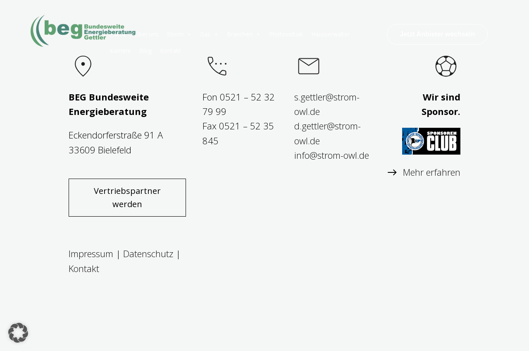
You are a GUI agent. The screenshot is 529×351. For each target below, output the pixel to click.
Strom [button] (179, 34)
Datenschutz (148, 253)
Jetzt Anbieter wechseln (437, 34)
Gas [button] (209, 34)
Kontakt (170, 51)
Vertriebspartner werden (127, 197)
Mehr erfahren (431, 172)
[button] (18, 333)
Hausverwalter (330, 34)
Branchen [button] (244, 34)
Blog (145, 51)
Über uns (147, 34)
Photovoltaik (286, 34)
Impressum (91, 253)
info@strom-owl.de (331, 155)
